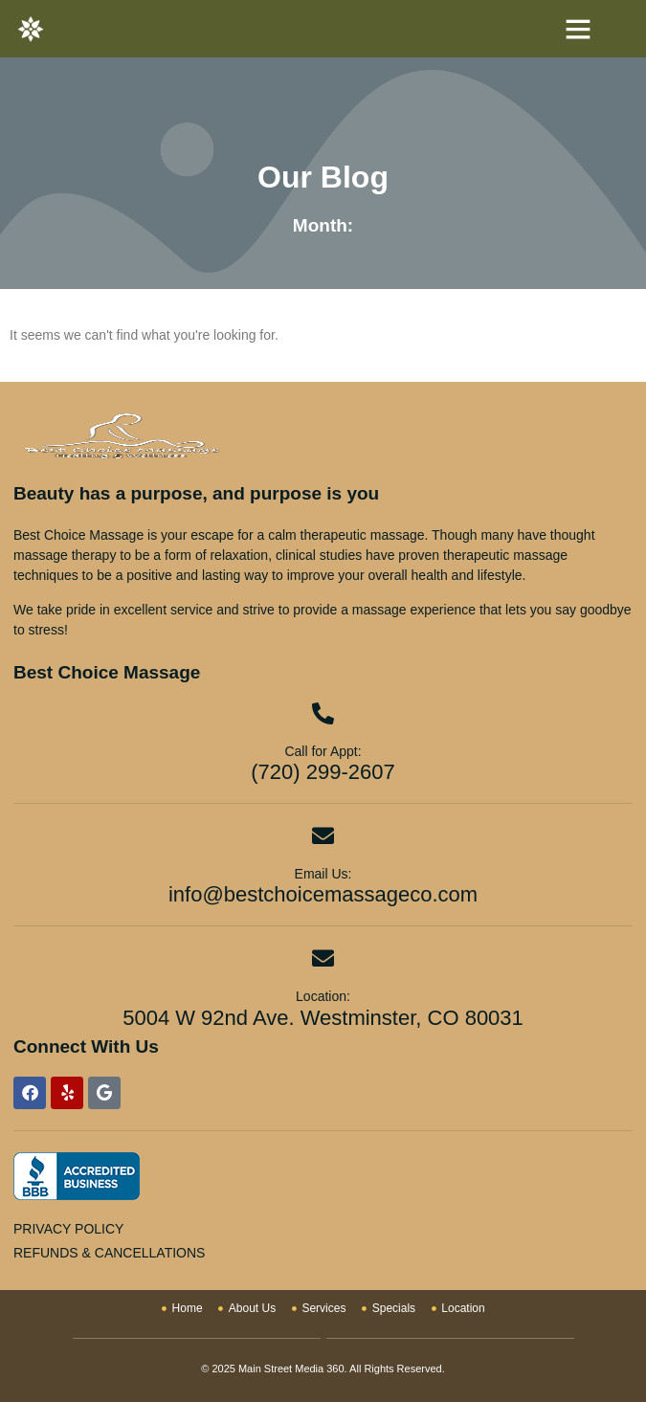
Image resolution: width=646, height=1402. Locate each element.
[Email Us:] (323, 836)
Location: (323, 996)
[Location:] (323, 958)
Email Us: (323, 873)
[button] (578, 29)
